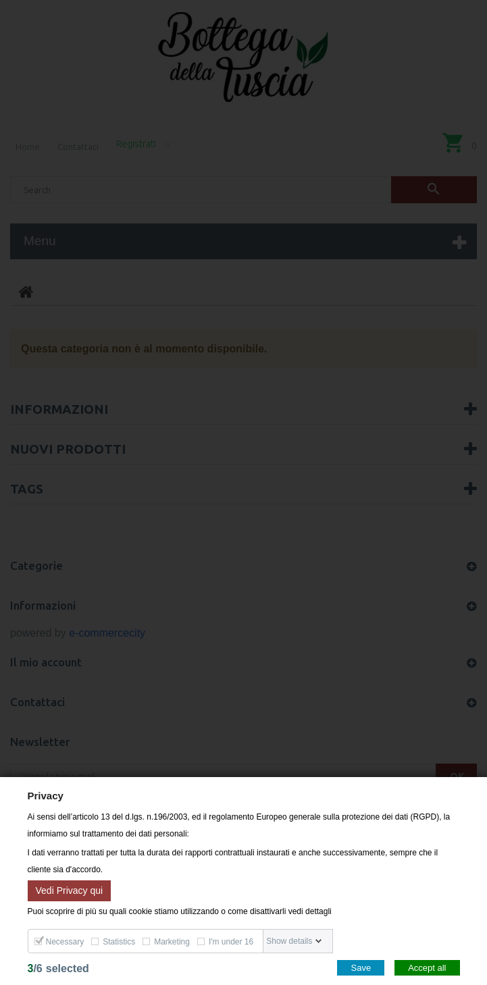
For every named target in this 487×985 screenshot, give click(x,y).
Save (361, 968)
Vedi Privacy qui (69, 889)
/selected (58, 968)
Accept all (427, 968)
